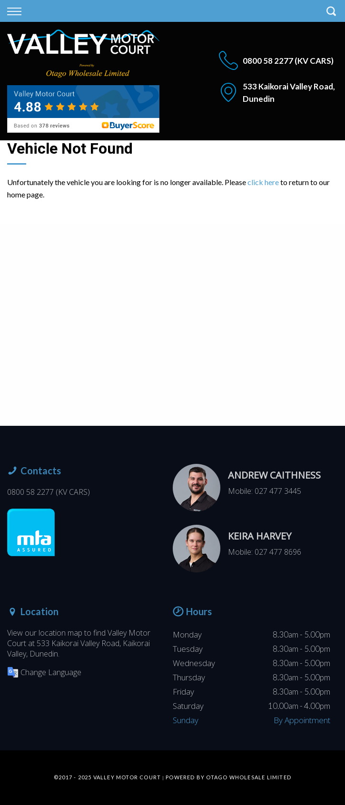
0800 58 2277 (268, 61)
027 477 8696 (278, 552)
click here (263, 182)
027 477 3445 (278, 491)
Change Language (44, 672)
